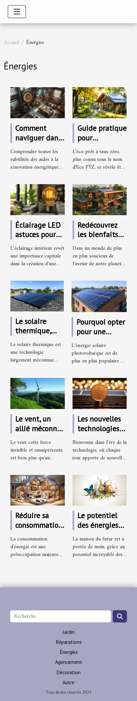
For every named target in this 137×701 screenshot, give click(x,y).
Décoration (68, 672)
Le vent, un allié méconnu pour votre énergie (38, 433)
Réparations (69, 642)
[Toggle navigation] (17, 11)
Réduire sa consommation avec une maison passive (39, 530)
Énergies (69, 652)
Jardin (68, 632)
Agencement (68, 662)
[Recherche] (60, 616)
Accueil (11, 42)
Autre (68, 682)
